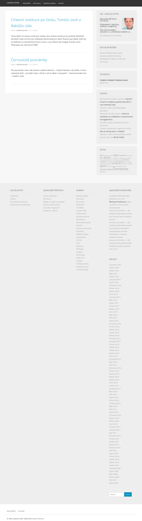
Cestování (80, 203)
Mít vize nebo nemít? (51, 203)
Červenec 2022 (115, 263)
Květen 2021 (114, 275)
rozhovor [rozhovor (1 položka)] (129, 162)
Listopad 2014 (114, 358)
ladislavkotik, (22, 29)
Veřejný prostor (82, 262)
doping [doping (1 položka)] (121, 157)
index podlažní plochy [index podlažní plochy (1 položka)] (106, 158)
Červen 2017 (114, 304)
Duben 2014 (114, 375)
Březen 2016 (114, 334)
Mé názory (37, 2)
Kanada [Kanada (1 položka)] (121, 158)
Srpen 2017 (113, 301)
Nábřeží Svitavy (82, 233)
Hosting (112, 194)
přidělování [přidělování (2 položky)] (116, 162)
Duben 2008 (114, 476)
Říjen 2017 (113, 299)
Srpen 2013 (113, 396)
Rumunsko (80, 253)
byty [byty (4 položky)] (115, 153)
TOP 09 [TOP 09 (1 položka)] (109, 165)
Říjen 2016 (113, 313)
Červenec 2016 (115, 322)
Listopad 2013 (114, 387)
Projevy (79, 250)
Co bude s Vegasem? (51, 206)
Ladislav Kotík (13, 2)
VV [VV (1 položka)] (125, 165)
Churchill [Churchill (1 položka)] (129, 154)
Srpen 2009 (113, 470)
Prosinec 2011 (114, 425)
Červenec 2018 (115, 284)
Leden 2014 (114, 384)
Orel (78, 242)
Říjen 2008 (113, 473)
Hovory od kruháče (84, 227)
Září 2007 (113, 478)
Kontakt (63, 2)
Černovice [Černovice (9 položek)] (120, 167)
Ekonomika (80, 218)
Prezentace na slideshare (20, 203)
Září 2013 (113, 393)
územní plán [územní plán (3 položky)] (106, 167)
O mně (79, 239)
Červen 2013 (114, 399)
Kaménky (80, 230)
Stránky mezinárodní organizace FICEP (115, 127)
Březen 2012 (114, 419)
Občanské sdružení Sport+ (110, 112)
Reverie (41, 517)
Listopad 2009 (114, 467)
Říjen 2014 (113, 360)
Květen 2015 (114, 346)
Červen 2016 (114, 325)
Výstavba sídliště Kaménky (110, 54)
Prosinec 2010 (114, 446)
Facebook (14, 194)
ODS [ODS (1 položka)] (107, 160)
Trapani (79, 259)
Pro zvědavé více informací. (111, 34)
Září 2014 (113, 363)
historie (79, 224)
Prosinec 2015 (114, 337)
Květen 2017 (114, 307)
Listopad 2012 (114, 402)
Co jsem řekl (81, 209)
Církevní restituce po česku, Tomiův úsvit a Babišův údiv (44, 21)
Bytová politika (82, 194)
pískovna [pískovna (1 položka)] (108, 162)
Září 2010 (113, 449)
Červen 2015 (114, 343)
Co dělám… (80, 206)
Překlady (79, 247)
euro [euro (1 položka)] (125, 157)
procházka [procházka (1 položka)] (103, 162)
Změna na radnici (50, 209)
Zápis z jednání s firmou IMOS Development (120, 203)
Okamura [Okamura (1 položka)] (112, 160)
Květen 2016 (114, 328)
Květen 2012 (114, 417)
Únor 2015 (113, 355)
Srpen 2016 (113, 319)
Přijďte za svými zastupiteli (54, 200)
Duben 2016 (114, 331)
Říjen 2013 (113, 390)
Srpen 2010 (113, 452)
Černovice (80, 197)
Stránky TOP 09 (106, 136)
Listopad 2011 (114, 428)
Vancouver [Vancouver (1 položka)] (115, 165)
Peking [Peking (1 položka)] (129, 160)
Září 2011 (113, 431)
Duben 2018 (114, 287)
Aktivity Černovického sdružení (112, 97)
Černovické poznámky (32, 58)
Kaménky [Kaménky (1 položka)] (115, 158)
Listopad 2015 (114, 340)
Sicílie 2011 (80, 256)
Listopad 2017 (114, 296)
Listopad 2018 (114, 278)
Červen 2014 (114, 369)
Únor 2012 (113, 422)
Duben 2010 (114, 461)
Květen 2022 (114, 266)
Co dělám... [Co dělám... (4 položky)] (106, 156)
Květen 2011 (114, 440)
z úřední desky (82, 268)
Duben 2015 (114, 349)
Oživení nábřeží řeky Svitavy (111, 51)
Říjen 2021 (113, 272)
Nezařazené (81, 236)
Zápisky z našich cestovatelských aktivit (115, 133)
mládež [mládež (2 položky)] (103, 160)
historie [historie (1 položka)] (129, 157)
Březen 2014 (114, 378)
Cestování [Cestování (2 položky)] (123, 154)
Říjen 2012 (113, 405)
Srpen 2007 (113, 481)
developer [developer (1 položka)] (116, 157)
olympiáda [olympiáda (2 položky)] (119, 160)
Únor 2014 (113, 381)
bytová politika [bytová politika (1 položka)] (108, 154)
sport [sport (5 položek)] (103, 164)
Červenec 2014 (115, 366)
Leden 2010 (114, 464)
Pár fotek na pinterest (19, 200)
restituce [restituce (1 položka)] (124, 162)
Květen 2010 (114, 458)
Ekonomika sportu (83, 221)
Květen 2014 (114, 372)
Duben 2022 (114, 269)
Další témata (81, 212)
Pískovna (79, 245)
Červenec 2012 (115, 414)
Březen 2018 (114, 290)
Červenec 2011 (115, 434)
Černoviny (80, 200)
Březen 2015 (114, 352)
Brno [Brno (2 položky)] (102, 154)
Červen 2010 (114, 455)
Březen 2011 (114, 443)
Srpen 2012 (113, 411)
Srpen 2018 (113, 281)
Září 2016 (113, 316)
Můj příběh (27, 2)
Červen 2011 (114, 437)
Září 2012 (113, 408)
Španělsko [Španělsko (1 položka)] (103, 170)
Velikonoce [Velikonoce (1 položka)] (121, 165)
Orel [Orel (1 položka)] (125, 160)
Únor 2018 (113, 293)
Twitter (13, 197)
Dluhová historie (83, 215)
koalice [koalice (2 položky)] (126, 158)
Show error (104, 81)
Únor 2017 (113, 310)
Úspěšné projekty (51, 2)
